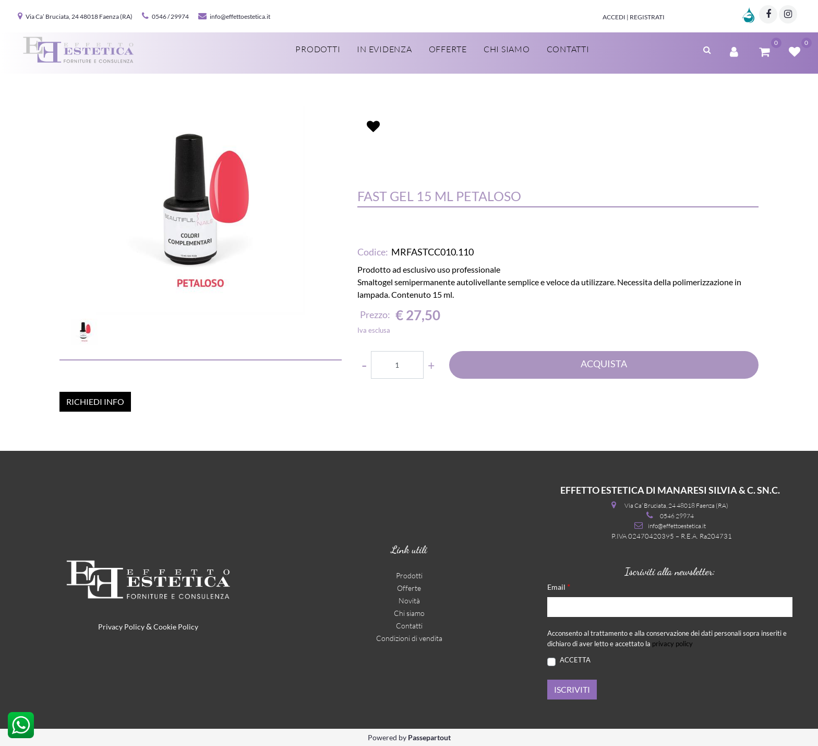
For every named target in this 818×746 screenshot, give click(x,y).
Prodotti (317, 49)
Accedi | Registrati (634, 17)
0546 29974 (677, 516)
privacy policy (672, 643)
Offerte (448, 49)
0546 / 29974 (170, 16)
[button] (707, 48)
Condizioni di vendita (409, 638)
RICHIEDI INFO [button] (95, 401)
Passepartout (429, 737)
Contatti (568, 49)
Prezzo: (375, 314)
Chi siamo (507, 49)
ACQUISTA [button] (604, 363)
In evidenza (384, 49)
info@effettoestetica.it (240, 16)
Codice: (372, 252)
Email (558, 586)
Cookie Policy (175, 626)
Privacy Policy (121, 626)
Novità (409, 600)
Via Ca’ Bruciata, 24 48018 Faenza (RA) (79, 16)
